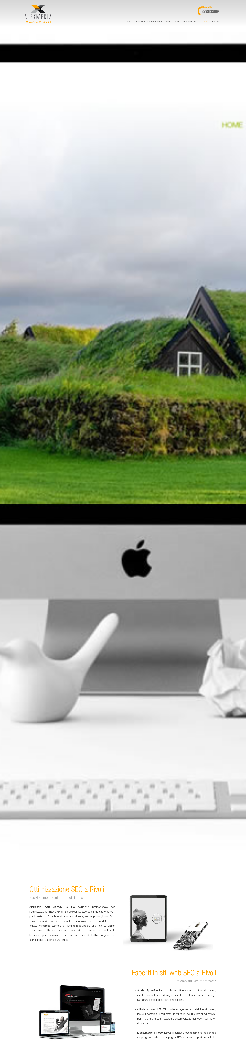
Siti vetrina (172, 21)
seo (205, 21)
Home (129, 21)
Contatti (216, 21)
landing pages (191, 21)
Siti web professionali (149, 21)
